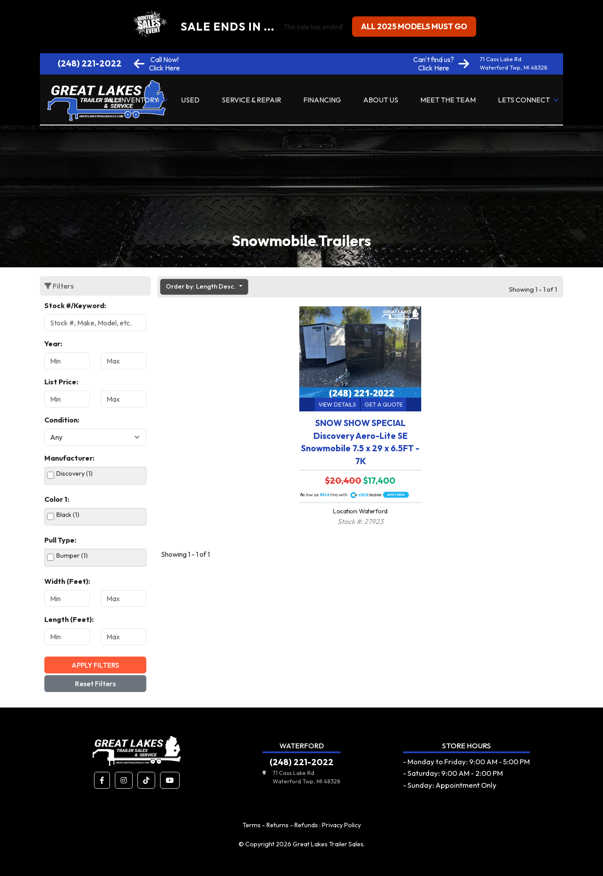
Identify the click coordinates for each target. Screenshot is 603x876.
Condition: (61, 419)
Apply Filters (95, 665)
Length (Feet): (69, 619)
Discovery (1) (74, 473)
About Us (380, 99)
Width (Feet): (67, 581)
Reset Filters (95, 683)
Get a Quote (383, 404)
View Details (337, 404)
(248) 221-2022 (89, 63)
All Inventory (132, 99)
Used (190, 99)
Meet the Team (448, 99)
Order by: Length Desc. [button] (201, 286)
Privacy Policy (341, 825)
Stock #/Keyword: (75, 305)
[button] (102, 780)
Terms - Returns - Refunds (280, 825)
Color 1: (56, 499)
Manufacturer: (69, 458)
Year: (53, 343)
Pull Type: (60, 540)
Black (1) (67, 515)
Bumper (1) (72, 555)
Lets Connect (524, 99)
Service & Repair (251, 99)
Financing (322, 99)
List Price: (61, 381)
